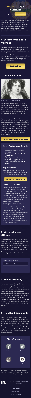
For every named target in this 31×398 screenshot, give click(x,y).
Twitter (22, 348)
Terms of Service (15, 394)
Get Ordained (20, 14)
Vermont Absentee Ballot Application (15, 139)
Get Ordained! (15, 66)
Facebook (9, 348)
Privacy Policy (15, 391)
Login (8, 14)
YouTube (22, 361)
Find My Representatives (10, 260)
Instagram (9, 361)
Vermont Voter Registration (15, 179)
